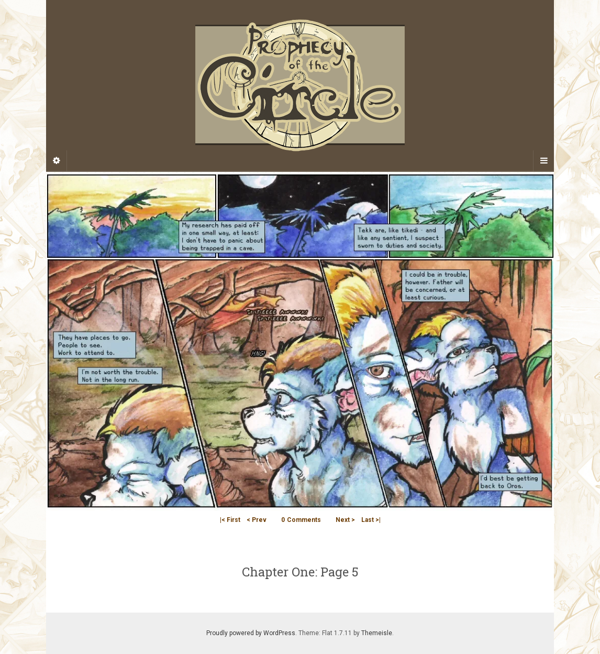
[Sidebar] (56, 160)
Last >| (371, 520)
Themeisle (376, 633)
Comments (301, 520)
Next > (345, 520)
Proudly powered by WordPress (250, 633)
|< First (230, 520)
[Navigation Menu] (543, 160)
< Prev (256, 520)
